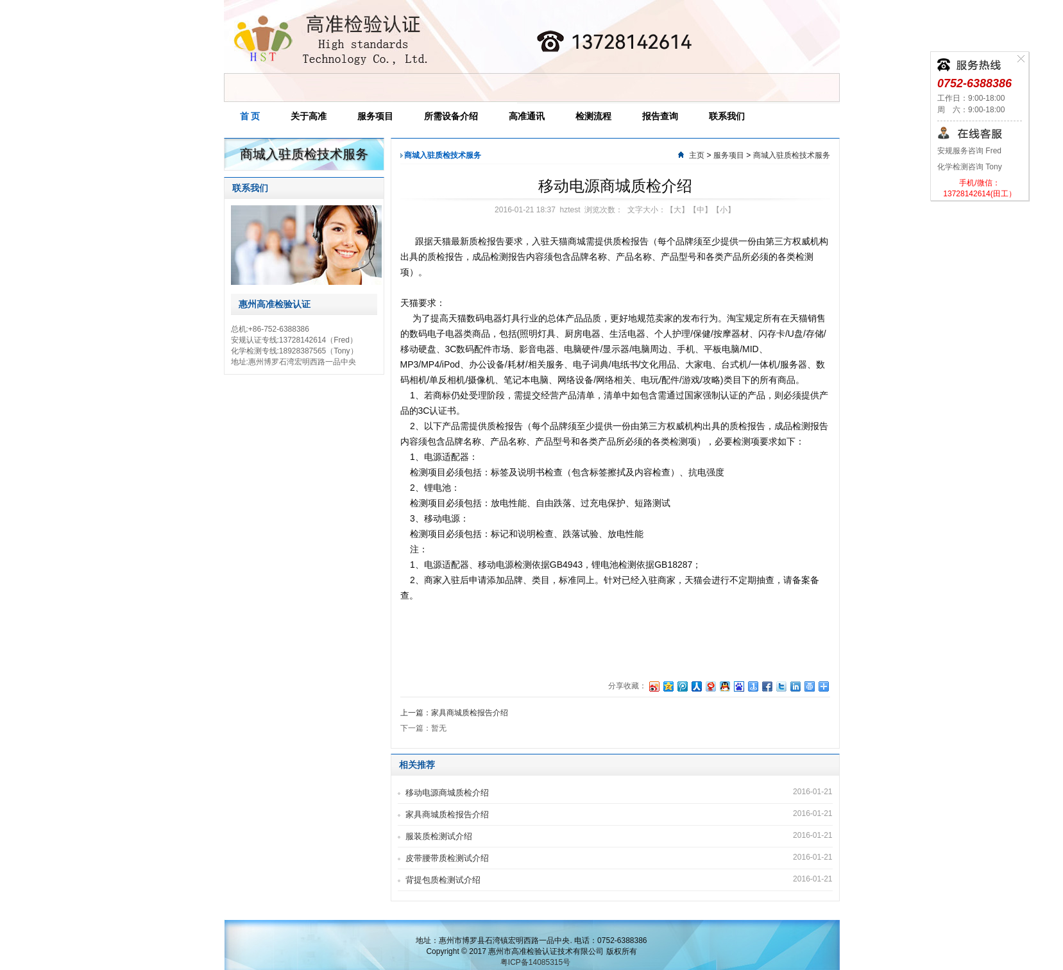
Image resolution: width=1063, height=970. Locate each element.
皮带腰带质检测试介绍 (447, 858)
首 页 (250, 116)
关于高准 (309, 116)
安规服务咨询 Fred (969, 150)
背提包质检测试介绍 (442, 880)
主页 (696, 155)
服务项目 (375, 116)
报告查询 (660, 116)
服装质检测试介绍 (438, 836)
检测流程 (593, 116)
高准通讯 (527, 116)
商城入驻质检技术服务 (791, 155)
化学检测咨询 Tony (969, 166)
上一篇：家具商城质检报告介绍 (454, 712)
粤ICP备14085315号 (535, 962)
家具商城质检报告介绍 (447, 814)
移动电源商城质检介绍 (447, 792)
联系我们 (727, 116)
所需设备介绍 (451, 116)
